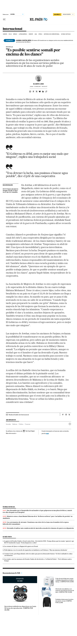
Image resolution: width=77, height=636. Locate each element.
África (40, 34)
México (15, 34)
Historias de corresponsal (52, 34)
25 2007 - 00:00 (40, 86)
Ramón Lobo (38, 84)
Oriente (31, 34)
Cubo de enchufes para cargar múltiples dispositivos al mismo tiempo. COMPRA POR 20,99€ (64, 580)
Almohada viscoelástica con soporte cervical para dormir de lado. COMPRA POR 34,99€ (64, 590)
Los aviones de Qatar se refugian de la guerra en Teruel (21, 546)
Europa (5, 34)
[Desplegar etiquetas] (69, 424)
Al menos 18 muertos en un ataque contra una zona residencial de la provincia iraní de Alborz (44, 41)
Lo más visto (7, 536)
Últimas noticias (66, 34)
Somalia (8, 424)
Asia (36, 34)
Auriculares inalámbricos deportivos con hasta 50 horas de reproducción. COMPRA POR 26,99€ (20, 608)
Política (21, 424)
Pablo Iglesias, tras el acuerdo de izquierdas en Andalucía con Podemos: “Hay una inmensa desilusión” (35, 550)
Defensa (14, 424)
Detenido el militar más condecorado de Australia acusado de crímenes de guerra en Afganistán (40, 528)
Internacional (12, 28)
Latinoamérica (23, 34)
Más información (11, 433)
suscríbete (57, 14)
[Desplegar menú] (4, 19)
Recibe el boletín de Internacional (19, 414)
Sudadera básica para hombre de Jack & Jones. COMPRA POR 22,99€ (64, 601)
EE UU (10, 34)
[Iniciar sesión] (68, 14)
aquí (47, 433)
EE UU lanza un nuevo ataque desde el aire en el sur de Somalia (10, 190)
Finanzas (27, 424)
